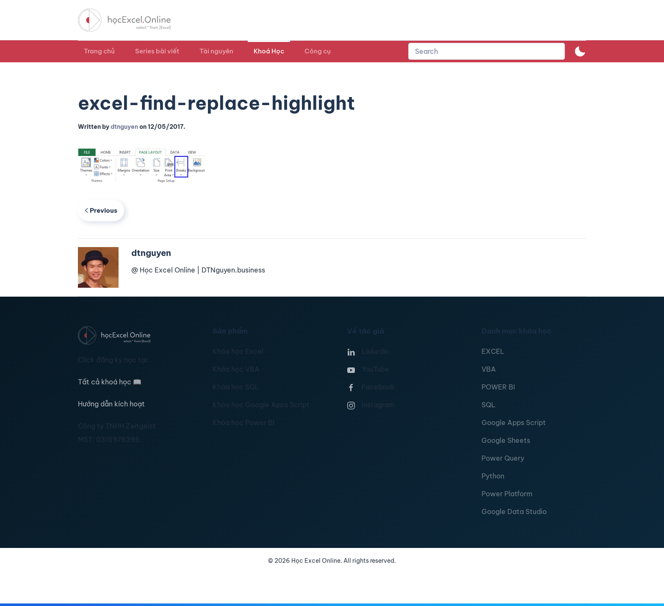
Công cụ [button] (317, 51)
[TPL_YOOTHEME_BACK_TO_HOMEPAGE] (132, 20)
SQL (488, 404)
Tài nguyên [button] (216, 51)
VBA (488, 369)
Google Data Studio (514, 511)
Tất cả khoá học (109, 382)
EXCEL (492, 351)
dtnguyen (124, 127)
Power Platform (506, 493)
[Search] (486, 51)
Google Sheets (505, 440)
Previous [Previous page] (101, 210)
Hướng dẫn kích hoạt (111, 404)
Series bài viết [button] (157, 51)
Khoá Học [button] (269, 51)
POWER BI (498, 387)
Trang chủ (99, 51)
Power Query (502, 458)
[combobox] (486, 51)
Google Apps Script (513, 422)
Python (492, 476)
